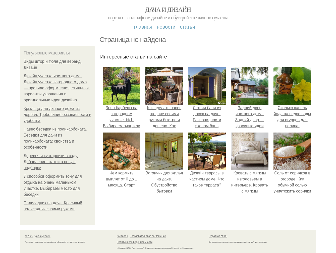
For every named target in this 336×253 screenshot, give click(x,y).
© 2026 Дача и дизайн (37, 236)
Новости (166, 27)
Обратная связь (218, 236)
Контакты (122, 236)
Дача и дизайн (168, 9)
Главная (143, 27)
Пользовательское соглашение (148, 236)
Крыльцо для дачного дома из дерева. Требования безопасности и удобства (57, 114)
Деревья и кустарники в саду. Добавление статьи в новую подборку (51, 162)
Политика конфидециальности (134, 242)
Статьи (187, 27)
